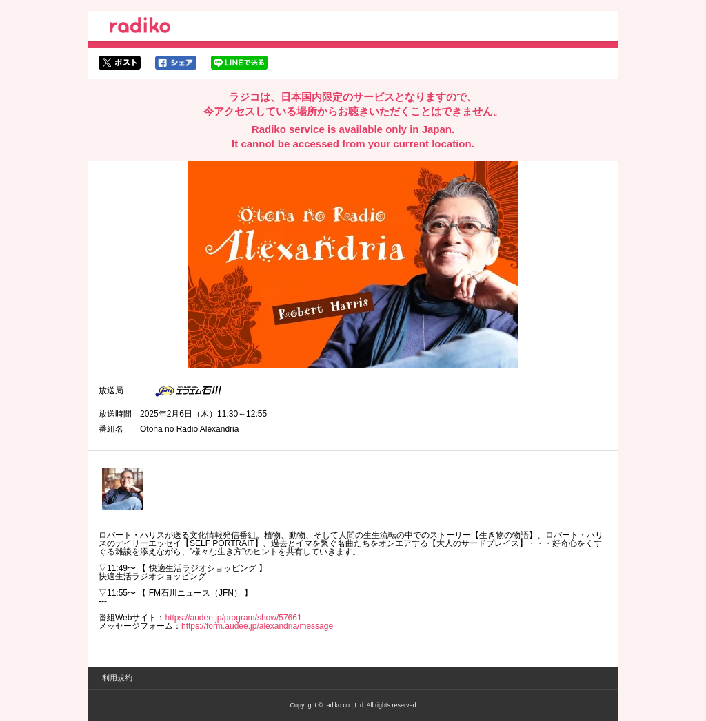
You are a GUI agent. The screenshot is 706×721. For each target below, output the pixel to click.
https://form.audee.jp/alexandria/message (257, 626)
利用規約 (117, 677)
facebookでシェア (175, 63)
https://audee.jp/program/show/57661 (233, 618)
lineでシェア (239, 63)
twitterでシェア (120, 63)
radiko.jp (140, 27)
